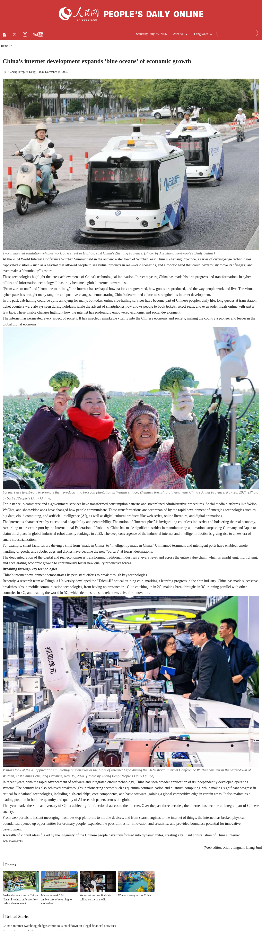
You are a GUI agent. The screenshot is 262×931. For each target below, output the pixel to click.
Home (4, 45)
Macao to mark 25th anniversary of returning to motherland (56, 899)
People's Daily (27, 71)
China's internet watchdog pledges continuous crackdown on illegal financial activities (59, 926)
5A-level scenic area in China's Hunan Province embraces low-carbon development (21, 899)
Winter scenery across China (134, 895)
